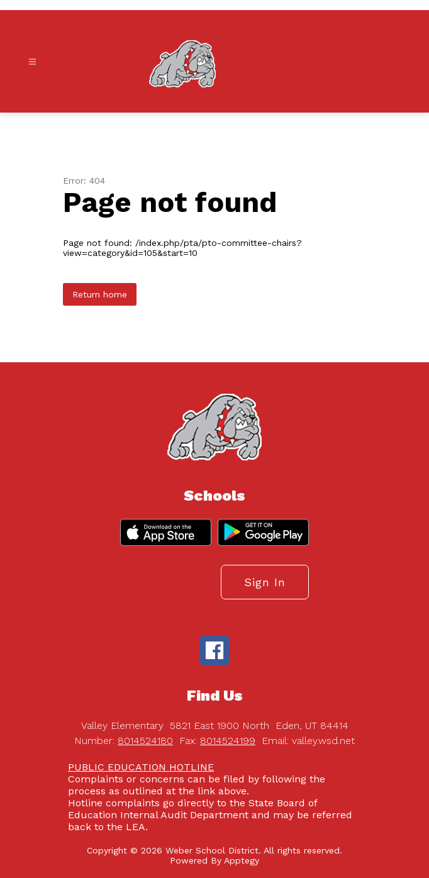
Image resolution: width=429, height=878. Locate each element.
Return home (99, 294)
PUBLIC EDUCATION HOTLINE (141, 767)
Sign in (265, 582)
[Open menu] (32, 62)
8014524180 (145, 741)
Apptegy (241, 860)
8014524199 (227, 741)
